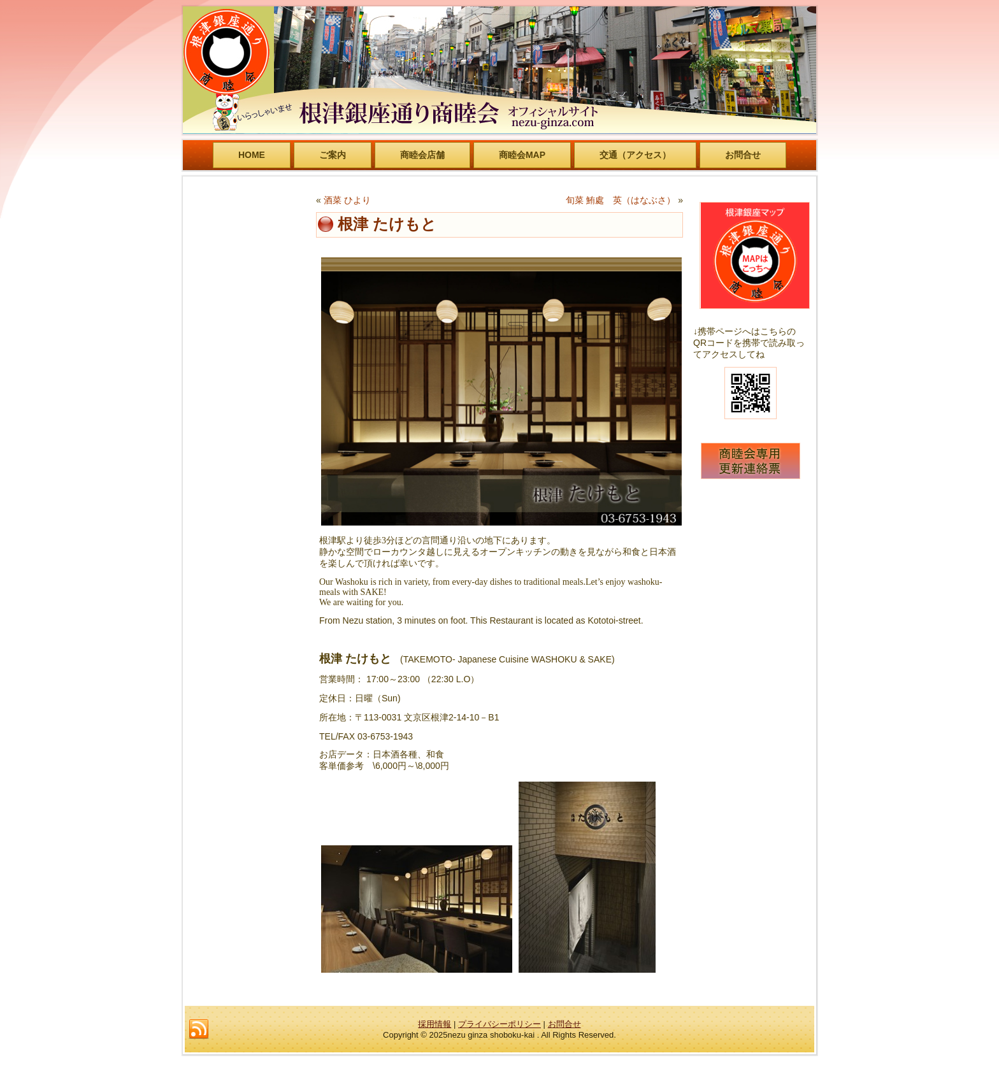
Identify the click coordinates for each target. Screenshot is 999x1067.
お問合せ (743, 155)
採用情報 (434, 1024)
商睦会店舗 (422, 155)
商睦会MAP (522, 155)
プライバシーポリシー (499, 1024)
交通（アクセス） (635, 155)
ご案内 (332, 155)
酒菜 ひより (347, 200)
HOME (251, 155)
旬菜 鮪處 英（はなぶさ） (620, 200)
